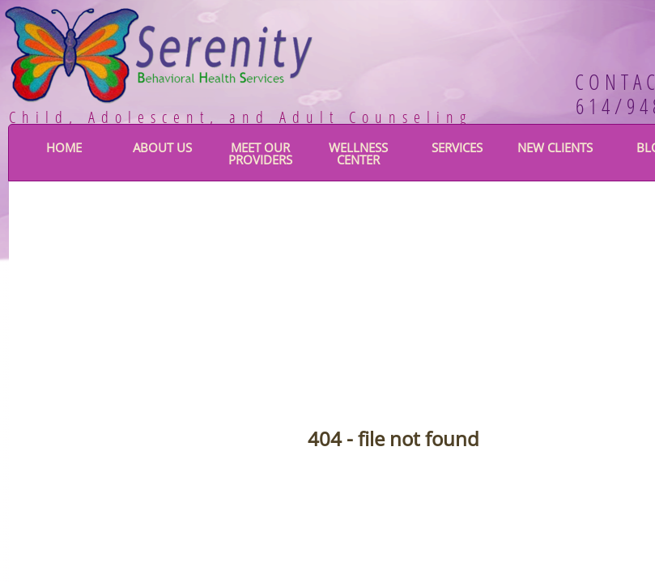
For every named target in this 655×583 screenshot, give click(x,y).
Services (457, 147)
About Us (162, 147)
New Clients (555, 147)
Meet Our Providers (260, 153)
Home (64, 147)
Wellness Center (358, 153)
